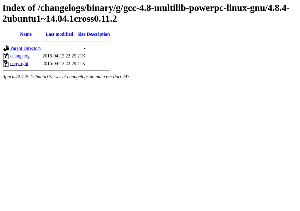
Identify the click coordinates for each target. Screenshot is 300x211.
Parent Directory (25, 48)
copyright (19, 63)
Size (81, 34)
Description (98, 34)
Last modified (59, 34)
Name (26, 34)
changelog (20, 55)
